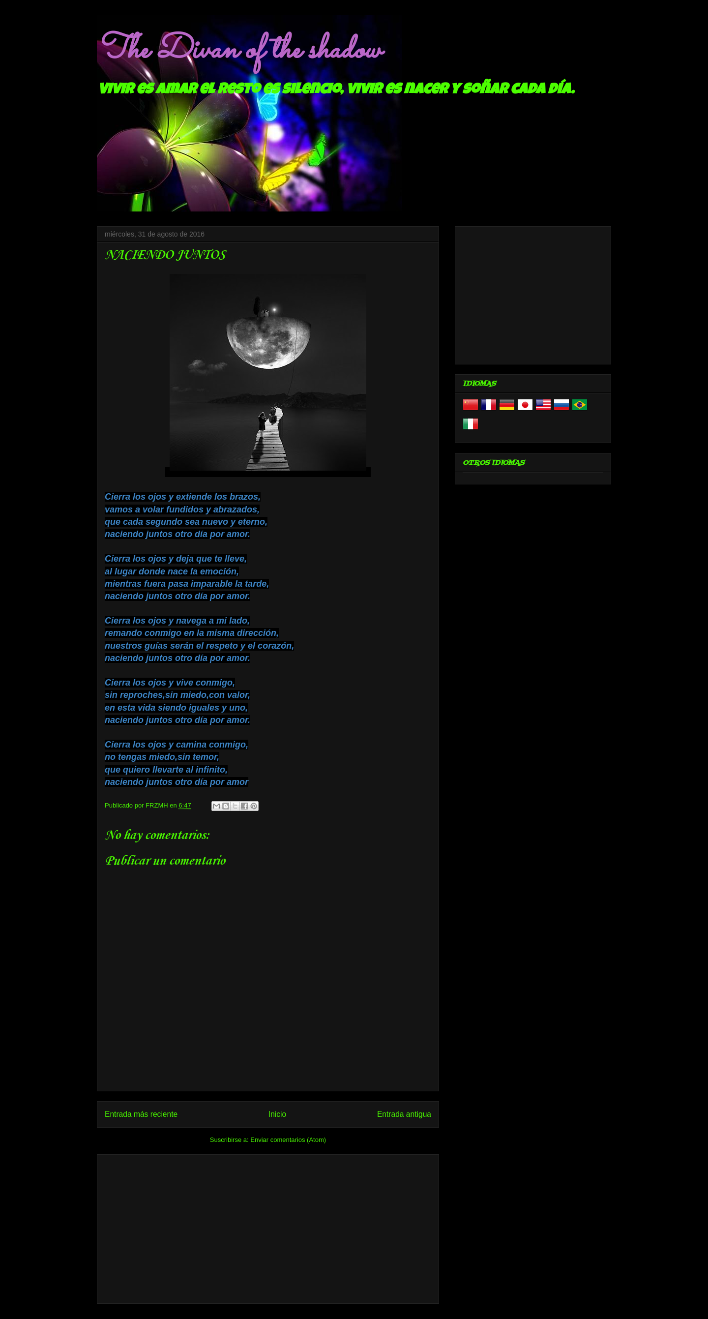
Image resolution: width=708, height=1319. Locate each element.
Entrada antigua (404, 1114)
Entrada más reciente (141, 1114)
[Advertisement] (268, 1227)
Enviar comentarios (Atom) (288, 1139)
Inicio (277, 1114)
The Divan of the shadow (239, 51)
